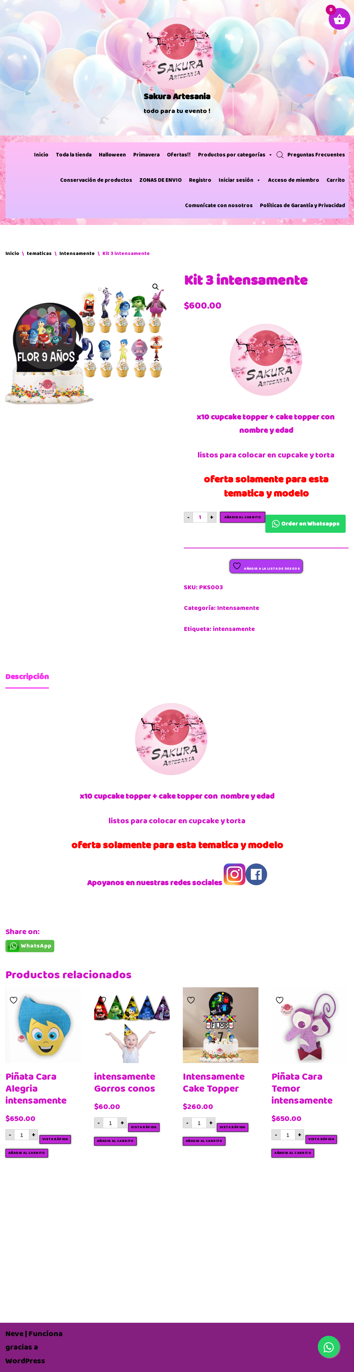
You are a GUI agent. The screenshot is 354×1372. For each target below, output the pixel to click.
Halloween (112, 155)
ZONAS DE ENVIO (160, 180)
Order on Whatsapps (305, 523)
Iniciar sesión (240, 180)
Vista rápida (55, 1139)
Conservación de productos (96, 180)
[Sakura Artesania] (177, 67)
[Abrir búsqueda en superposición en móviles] (280, 155)
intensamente (234, 629)
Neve (14, 1334)
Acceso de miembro (293, 180)
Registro (200, 180)
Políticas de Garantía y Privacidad (302, 205)
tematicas (39, 253)
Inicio (41, 155)
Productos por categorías (235, 155)
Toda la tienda (74, 155)
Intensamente (77, 253)
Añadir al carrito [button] (26, 1153)
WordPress (25, 1361)
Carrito (335, 180)
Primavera (146, 155)
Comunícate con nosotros (219, 205)
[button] (155, 286)
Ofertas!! (179, 155)
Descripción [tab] (27, 677)
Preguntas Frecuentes (316, 155)
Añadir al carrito (242, 517)
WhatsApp (36, 945)
